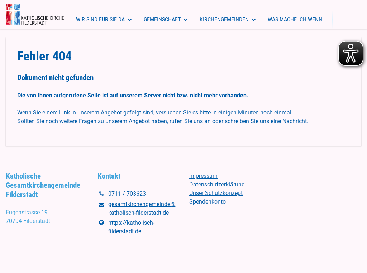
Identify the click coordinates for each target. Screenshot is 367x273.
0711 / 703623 (121, 194)
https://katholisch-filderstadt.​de (125, 227)
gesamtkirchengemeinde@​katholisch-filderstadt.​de (136, 209)
